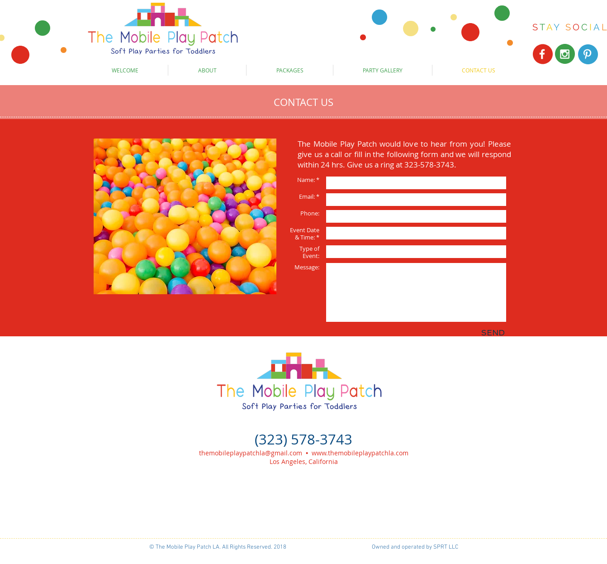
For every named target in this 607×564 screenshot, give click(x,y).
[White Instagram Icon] (564, 54)
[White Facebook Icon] (542, 54)
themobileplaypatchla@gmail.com (250, 453)
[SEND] (492, 332)
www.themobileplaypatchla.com (360, 453)
